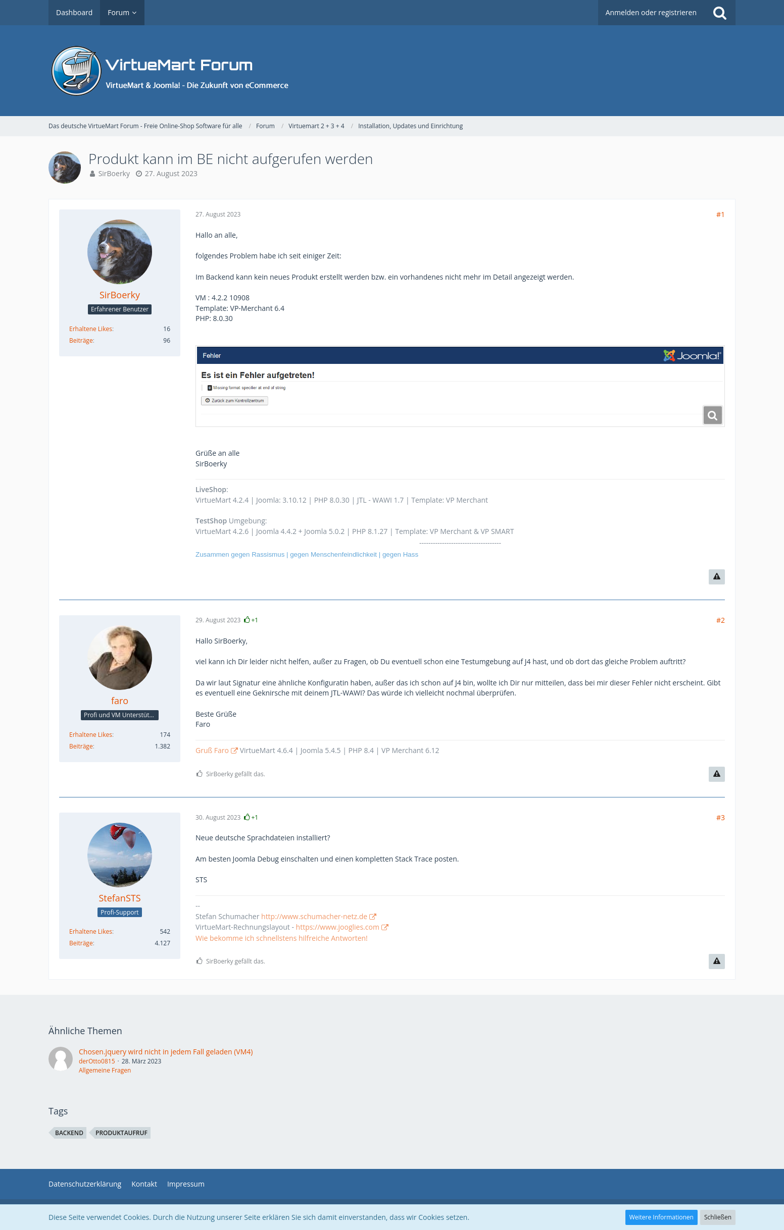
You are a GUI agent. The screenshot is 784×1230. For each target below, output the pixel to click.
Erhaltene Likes (90, 329)
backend (69, 1133)
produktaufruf (121, 1133)
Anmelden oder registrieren (651, 12)
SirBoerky (114, 173)
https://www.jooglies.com (337, 927)
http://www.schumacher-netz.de (314, 916)
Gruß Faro (212, 750)
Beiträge (81, 340)
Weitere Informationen (661, 1217)
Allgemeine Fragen (105, 1070)
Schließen (717, 1217)
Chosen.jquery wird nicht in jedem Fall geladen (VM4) (166, 1051)
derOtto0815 (97, 1061)
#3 (720, 817)
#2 (720, 620)
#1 (720, 214)
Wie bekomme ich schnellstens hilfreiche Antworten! (281, 938)
